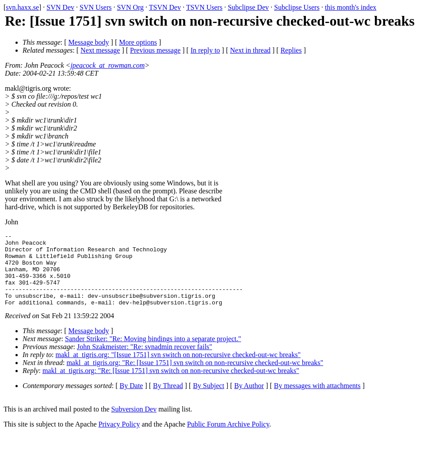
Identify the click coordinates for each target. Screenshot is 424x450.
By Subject (208, 400)
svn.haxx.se (22, 7)
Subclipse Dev (248, 7)
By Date (131, 400)
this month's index (351, 7)
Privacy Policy (119, 438)
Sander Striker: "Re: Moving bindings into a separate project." (153, 353)
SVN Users (95, 7)
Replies (291, 50)
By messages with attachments (317, 400)
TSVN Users (204, 7)
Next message (100, 50)
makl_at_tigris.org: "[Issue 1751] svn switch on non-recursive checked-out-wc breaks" (178, 369)
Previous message (155, 50)
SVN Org (130, 7)
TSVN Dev (165, 7)
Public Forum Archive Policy (228, 438)
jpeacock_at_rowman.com (107, 65)
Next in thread (250, 50)
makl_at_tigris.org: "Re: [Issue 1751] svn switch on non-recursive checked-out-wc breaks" (194, 377)
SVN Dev (60, 7)
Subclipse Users (297, 7)
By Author (249, 400)
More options (138, 42)
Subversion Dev (134, 423)
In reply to (205, 50)
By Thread (168, 400)
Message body (89, 42)
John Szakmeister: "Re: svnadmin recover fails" (144, 361)
